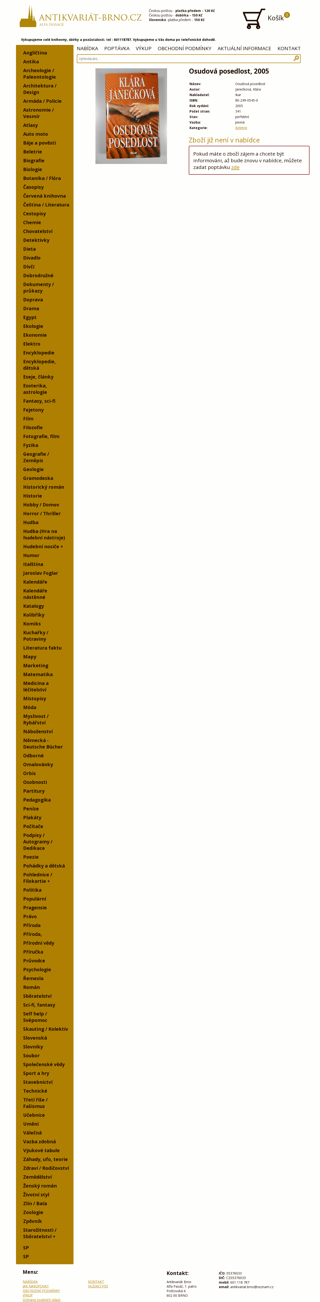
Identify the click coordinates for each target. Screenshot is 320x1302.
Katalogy (33, 606)
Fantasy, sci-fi (39, 401)
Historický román (43, 487)
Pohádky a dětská (44, 866)
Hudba (30, 522)
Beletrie (32, 151)
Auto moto (35, 134)
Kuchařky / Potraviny (35, 635)
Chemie (32, 222)
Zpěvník (32, 1221)
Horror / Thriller (42, 513)
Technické (35, 1091)
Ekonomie (35, 335)
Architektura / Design (40, 88)
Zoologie (33, 1212)
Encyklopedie (38, 352)
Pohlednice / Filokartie (37, 877)
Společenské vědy (44, 1064)
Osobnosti (35, 782)
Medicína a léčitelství (36, 686)
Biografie (33, 160)
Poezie (31, 857)
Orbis (29, 773)
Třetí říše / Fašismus (35, 1102)
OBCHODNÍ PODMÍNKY (184, 48)
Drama (31, 308)
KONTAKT (289, 48)
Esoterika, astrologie (35, 388)
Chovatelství (37, 231)
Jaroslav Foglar (40, 573)
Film (28, 418)
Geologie (33, 469)
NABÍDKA (87, 48)
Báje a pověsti (39, 143)
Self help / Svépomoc (35, 1016)
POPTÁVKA (117, 48)
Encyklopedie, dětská (39, 364)
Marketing (35, 665)
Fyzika (30, 445)
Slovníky (33, 1046)
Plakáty (32, 817)
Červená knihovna (44, 196)
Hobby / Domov (41, 504)
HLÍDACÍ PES (98, 1286)
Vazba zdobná (39, 1141)
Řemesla (33, 978)
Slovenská (35, 1038)
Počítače (33, 826)
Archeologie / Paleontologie (39, 73)
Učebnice (34, 1115)
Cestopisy (34, 213)
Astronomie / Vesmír (38, 113)
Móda (29, 707)
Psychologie (37, 969)
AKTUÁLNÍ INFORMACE (244, 48)
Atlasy (30, 125)
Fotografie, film (41, 436)
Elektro (31, 344)
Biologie (32, 169)
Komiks (32, 623)
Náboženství (38, 731)
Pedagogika (37, 800)
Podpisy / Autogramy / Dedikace (37, 841)
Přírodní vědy (38, 943)
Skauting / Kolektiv (45, 1029)
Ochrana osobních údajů (42, 1299)
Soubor (31, 1055)
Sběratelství (37, 996)
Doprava (33, 299)
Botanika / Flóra (42, 178)
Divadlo (32, 258)
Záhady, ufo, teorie (45, 1159)
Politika (32, 890)
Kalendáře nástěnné (35, 593)
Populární (34, 898)
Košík (266, 19)
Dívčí (28, 266)
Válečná (32, 1132)
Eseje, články (38, 377)
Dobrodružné (38, 275)
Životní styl (36, 1194)
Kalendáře (35, 582)
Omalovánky (38, 764)
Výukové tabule (41, 1150)
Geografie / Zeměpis (36, 457)
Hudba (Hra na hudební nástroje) (44, 534)
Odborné (33, 755)
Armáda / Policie (42, 101)
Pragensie (35, 907)
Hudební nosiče (41, 546)
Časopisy (33, 187)
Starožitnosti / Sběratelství (40, 1233)
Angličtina (35, 52)
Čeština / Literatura (46, 204)
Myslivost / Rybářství (36, 719)
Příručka (33, 952)
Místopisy (34, 698)
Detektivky (36, 240)
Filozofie (33, 427)
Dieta (29, 249)
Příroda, (32, 934)
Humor (31, 555)
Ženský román (40, 1186)
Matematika (38, 674)
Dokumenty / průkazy (38, 287)
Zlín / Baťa (35, 1203)
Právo (30, 916)
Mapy (29, 656)
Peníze (31, 808)
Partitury (34, 791)
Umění (31, 1124)
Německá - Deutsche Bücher (43, 743)
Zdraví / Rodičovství (46, 1168)
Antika (31, 61)
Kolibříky (33, 615)
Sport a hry (36, 1073)
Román (31, 987)
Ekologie (33, 326)
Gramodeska (38, 478)
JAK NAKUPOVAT (36, 1286)
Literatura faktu (42, 648)
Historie (32, 496)
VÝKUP (144, 48)
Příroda (32, 925)
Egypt (30, 317)
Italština (33, 564)
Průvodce (34, 960)
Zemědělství (37, 1177)
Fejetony (33, 410)
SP (26, 1247)
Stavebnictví (37, 1082)
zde (235, 167)
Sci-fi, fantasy (39, 1005)
